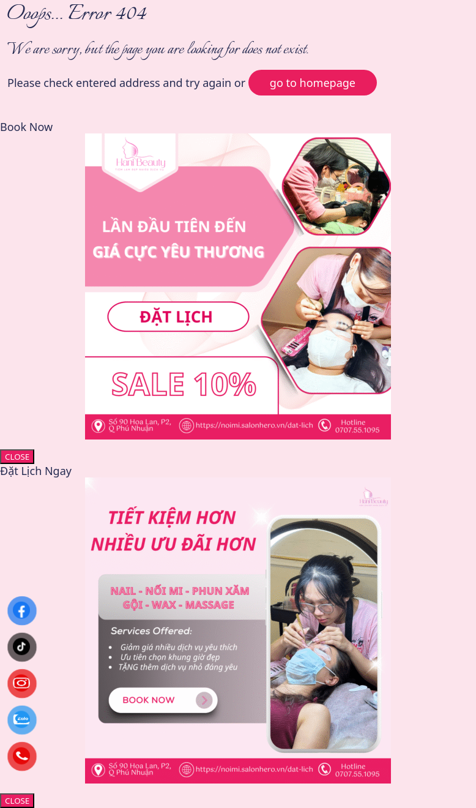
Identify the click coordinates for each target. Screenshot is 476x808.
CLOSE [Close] (17, 456)
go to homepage (312, 82)
